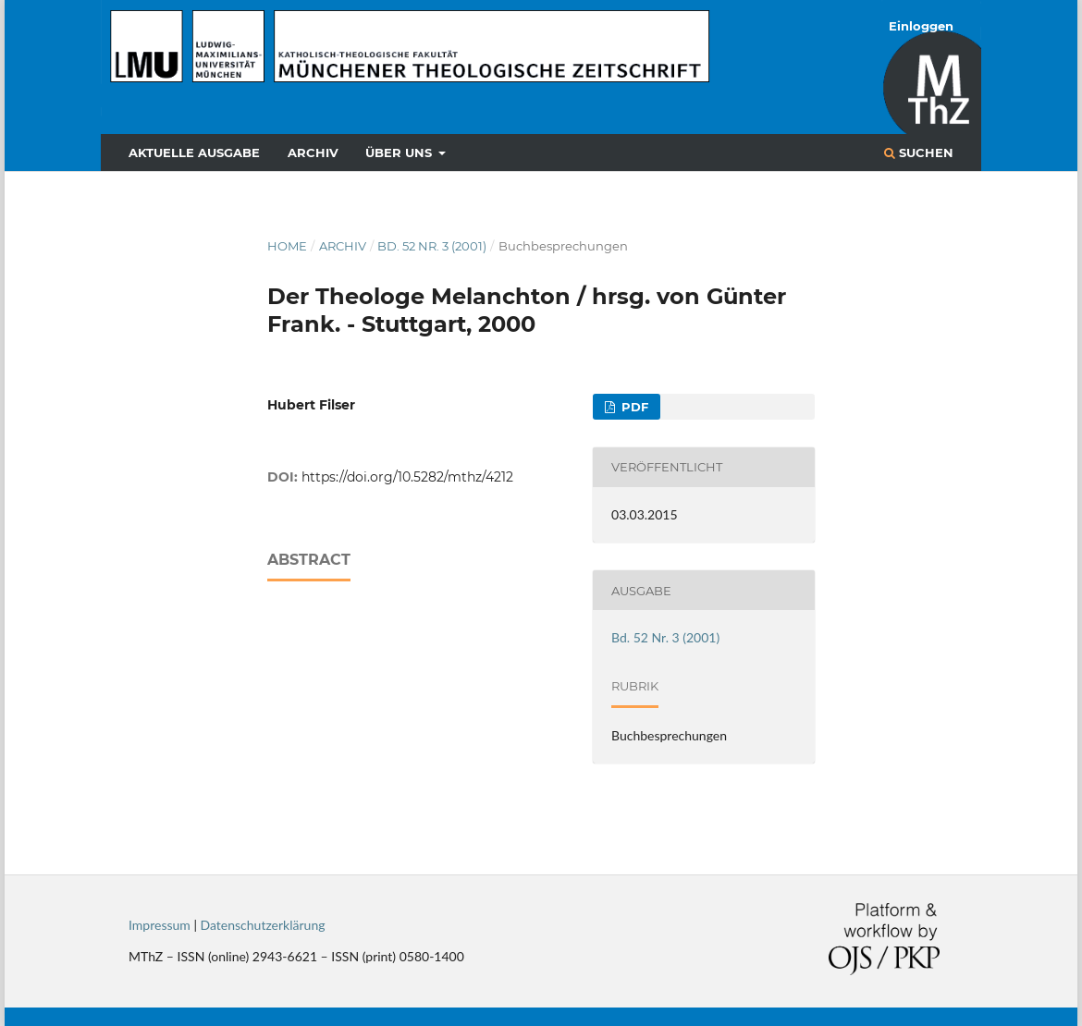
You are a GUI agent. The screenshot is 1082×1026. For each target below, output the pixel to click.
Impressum (160, 925)
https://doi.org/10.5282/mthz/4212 (407, 477)
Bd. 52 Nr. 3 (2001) (431, 245)
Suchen (918, 152)
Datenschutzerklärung (263, 925)
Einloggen (921, 25)
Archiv (313, 152)
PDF (633, 406)
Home (287, 245)
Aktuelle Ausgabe (194, 152)
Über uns (400, 152)
